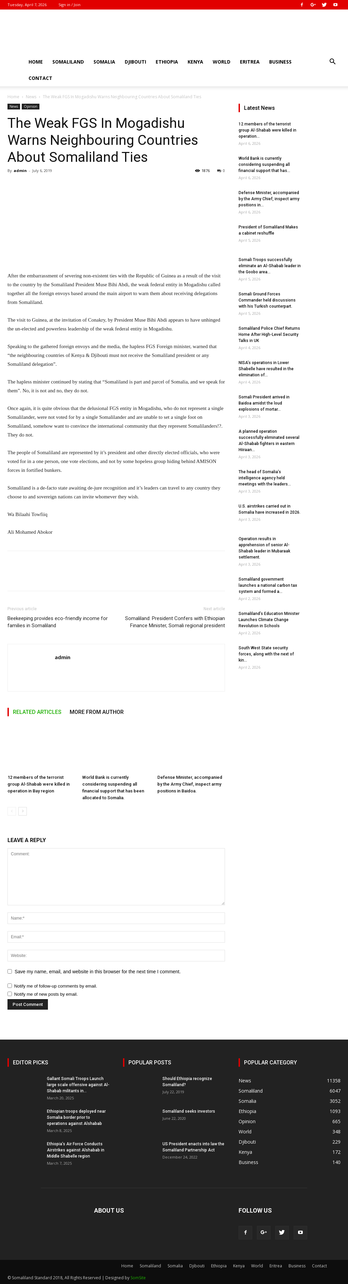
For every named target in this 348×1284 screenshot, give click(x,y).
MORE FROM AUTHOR (97, 712)
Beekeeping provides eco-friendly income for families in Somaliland (57, 622)
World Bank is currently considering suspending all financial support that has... (264, 164)
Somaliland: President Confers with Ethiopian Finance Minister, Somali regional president (175, 622)
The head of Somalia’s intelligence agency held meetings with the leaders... (265, 477)
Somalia (104, 61)
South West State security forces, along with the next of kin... (266, 654)
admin (20, 170)
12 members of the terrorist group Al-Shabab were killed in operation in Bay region (38, 784)
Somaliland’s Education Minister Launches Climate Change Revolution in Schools (269, 619)
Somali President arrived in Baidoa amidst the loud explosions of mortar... (264, 403)
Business (280, 61)
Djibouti (135, 61)
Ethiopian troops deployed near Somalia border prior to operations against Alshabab (76, 1117)
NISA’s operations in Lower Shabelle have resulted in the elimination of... (266, 368)
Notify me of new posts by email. (46, 994)
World (221, 61)
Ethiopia (167, 61)
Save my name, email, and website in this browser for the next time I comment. (98, 971)
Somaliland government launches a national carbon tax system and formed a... (268, 585)
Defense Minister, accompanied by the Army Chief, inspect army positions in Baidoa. (189, 784)
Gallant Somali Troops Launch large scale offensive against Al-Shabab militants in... (78, 1084)
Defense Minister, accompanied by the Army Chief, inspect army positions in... (269, 198)
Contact (40, 78)
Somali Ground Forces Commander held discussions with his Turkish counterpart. (267, 300)
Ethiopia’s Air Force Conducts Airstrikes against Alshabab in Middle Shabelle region (75, 1150)
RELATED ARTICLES (37, 712)
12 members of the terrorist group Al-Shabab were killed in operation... (267, 130)
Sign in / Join (69, 4)
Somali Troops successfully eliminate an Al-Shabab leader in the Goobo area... (270, 265)
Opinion (30, 106)
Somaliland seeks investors (188, 1111)
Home (36, 61)
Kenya (195, 61)
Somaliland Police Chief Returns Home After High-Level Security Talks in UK (269, 334)
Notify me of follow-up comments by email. (55, 986)
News (31, 97)
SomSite (138, 1278)
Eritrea (250, 61)
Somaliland (68, 61)
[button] (332, 62)
